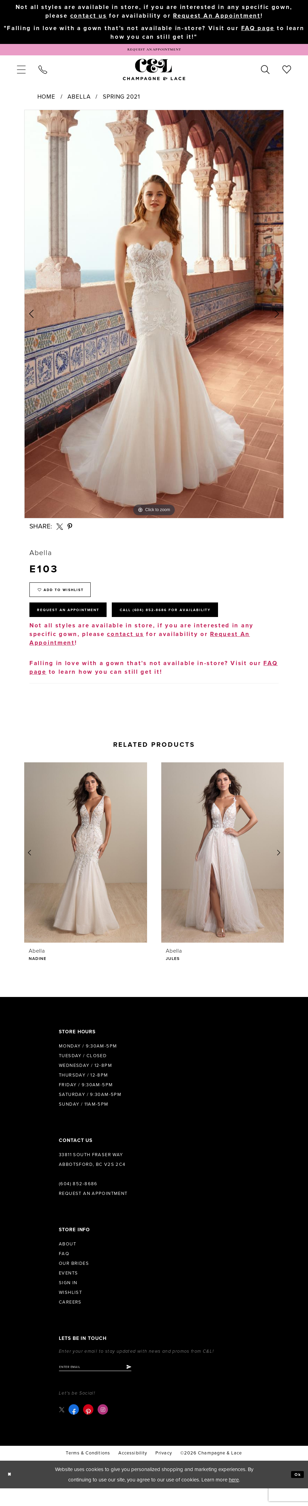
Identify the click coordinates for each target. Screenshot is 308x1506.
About (67, 1259)
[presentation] (85, 868)
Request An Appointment (216, 15)
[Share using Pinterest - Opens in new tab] (70, 531)
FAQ (64, 1269)
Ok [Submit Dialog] (296, 1492)
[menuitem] (21, 73)
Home (46, 101)
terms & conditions (88, 1471)
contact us (88, 15)
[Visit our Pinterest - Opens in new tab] (90, 1427)
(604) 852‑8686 (78, 1199)
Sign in (68, 1298)
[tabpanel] (154, 319)
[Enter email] (105, 1383)
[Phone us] (42, 73)
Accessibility (132, 1471)
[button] (21, 73)
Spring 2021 (121, 101)
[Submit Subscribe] (148, 1383)
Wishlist (70, 1308)
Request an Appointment (93, 1209)
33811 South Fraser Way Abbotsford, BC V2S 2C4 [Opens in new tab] (92, 1175)
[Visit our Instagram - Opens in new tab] (104, 1427)
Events (68, 1288)
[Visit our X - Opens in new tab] (62, 1427)
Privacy (163, 1471)
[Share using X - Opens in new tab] (59, 531)
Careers (70, 1318)
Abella (78, 101)
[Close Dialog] (11, 1492)
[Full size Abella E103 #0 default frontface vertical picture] (154, 319)
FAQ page (258, 29)
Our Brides (74, 1279)
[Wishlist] (287, 73)
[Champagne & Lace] (154, 73)
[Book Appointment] (154, 52)
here (234, 1497)
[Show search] (265, 73)
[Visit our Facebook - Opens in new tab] (75, 1427)
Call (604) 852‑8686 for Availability (203, 623)
